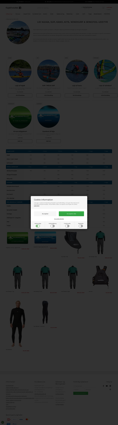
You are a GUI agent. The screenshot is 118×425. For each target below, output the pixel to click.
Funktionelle (67, 225)
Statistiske (81, 225)
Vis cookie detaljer (59, 218)
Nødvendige (38, 225)
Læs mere (36, 205)
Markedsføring (52, 225)
